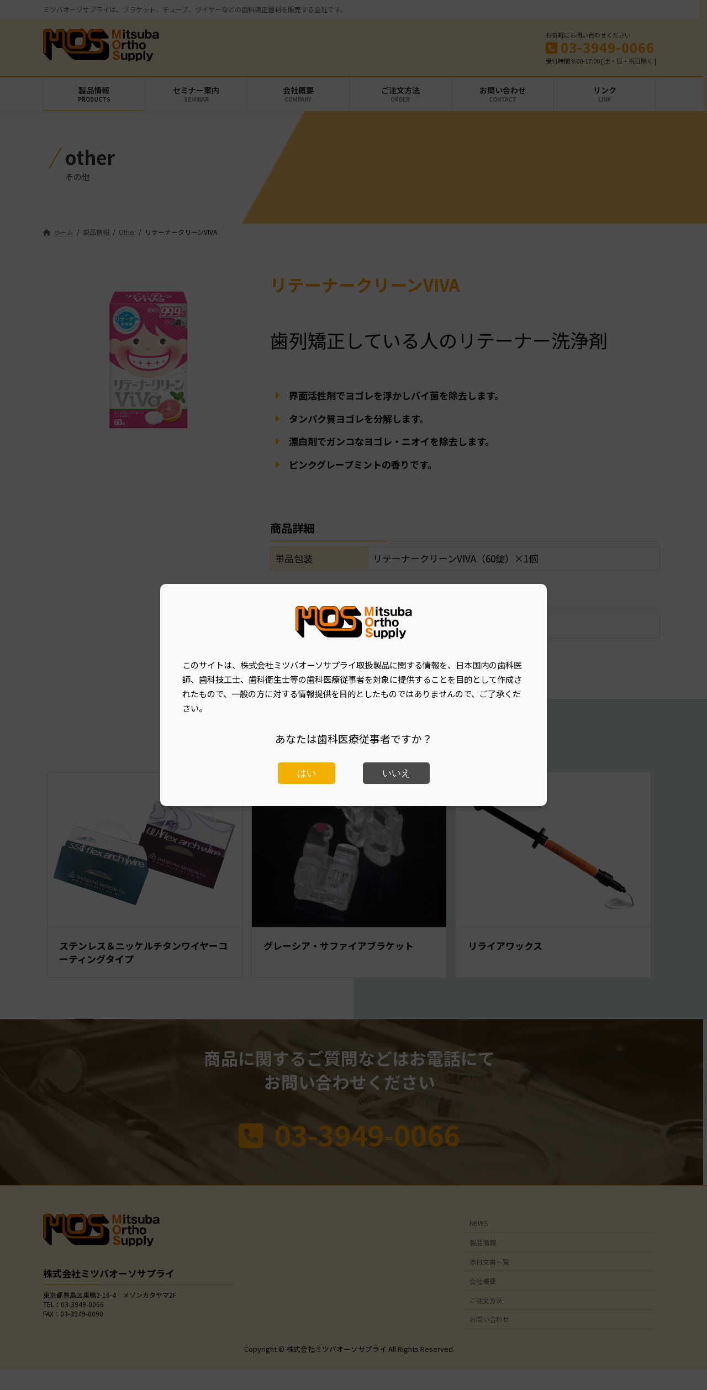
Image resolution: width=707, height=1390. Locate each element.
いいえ (396, 773)
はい (306, 773)
